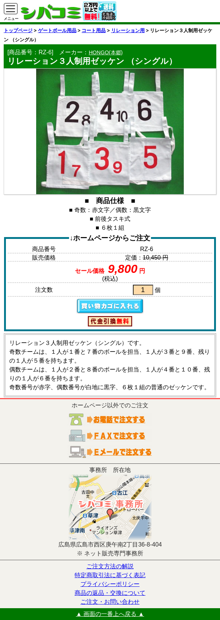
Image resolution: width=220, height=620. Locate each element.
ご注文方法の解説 (110, 566)
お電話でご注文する (110, 419)
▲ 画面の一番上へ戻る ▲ (110, 614)
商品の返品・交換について (110, 593)
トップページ (18, 30)
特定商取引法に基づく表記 (110, 575)
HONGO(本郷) (106, 52)
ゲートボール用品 (57, 30)
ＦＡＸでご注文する (110, 435)
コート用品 (94, 30)
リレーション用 (128, 30)
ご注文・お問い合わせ (110, 602)
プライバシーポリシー (110, 584)
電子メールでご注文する (110, 452)
